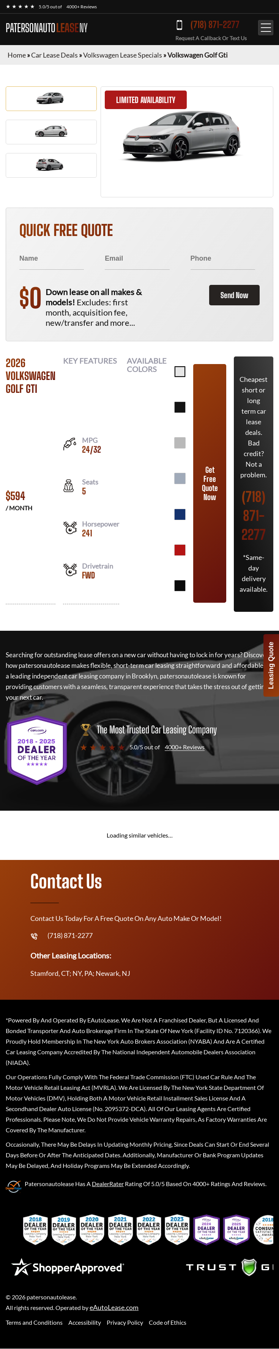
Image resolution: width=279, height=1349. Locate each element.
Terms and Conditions (34, 1322)
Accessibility (84, 1322)
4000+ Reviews (81, 6)
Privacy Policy (125, 1322)
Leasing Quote (271, 665)
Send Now (234, 295)
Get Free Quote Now (210, 483)
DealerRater (108, 1183)
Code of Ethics (167, 1322)
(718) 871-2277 (215, 24)
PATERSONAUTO (47, 27)
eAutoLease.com (114, 1307)
